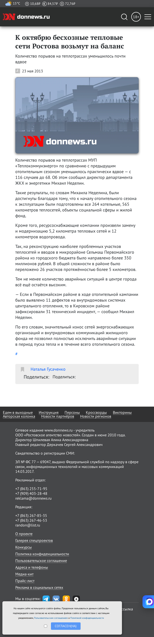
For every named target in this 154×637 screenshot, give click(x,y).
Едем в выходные (18, 412)
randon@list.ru (27, 525)
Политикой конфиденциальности (87, 617)
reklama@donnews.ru (33, 498)
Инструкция (49, 412)
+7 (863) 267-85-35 (31, 515)
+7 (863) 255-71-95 (31, 488)
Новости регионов (95, 416)
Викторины (122, 412)
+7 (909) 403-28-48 (31, 493)
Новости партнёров (57, 416)
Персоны (72, 412)
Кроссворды (96, 412)
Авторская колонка (19, 416)
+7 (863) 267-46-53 (31, 520)
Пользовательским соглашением (51, 617)
